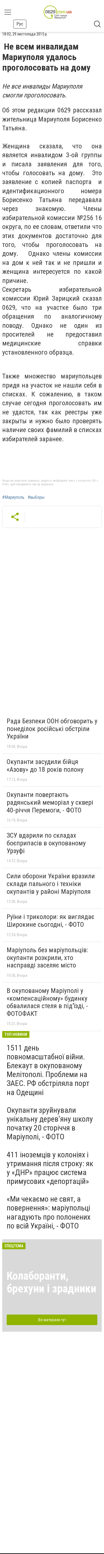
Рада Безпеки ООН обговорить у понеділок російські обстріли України (52, 728)
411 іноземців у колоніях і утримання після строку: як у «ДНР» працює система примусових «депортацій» (50, 1168)
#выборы (36, 497)
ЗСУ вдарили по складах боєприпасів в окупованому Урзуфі (46, 843)
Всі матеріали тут (52, 1320)
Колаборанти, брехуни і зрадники (51, 1282)
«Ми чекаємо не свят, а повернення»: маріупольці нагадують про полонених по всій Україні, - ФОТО (48, 1212)
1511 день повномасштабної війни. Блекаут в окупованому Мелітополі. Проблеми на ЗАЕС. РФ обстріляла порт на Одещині (48, 1070)
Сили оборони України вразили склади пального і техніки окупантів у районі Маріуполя (51, 883)
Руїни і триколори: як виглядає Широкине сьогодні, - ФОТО (50, 920)
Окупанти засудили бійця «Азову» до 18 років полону (45, 765)
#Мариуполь (13, 497)
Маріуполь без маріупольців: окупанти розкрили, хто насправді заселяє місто (47, 957)
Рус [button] (19, 24)
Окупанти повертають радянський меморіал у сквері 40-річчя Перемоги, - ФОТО (50, 802)
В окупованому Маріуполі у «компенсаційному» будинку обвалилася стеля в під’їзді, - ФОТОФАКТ (47, 1002)
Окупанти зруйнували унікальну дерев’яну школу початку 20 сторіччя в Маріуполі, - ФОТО (50, 1124)
